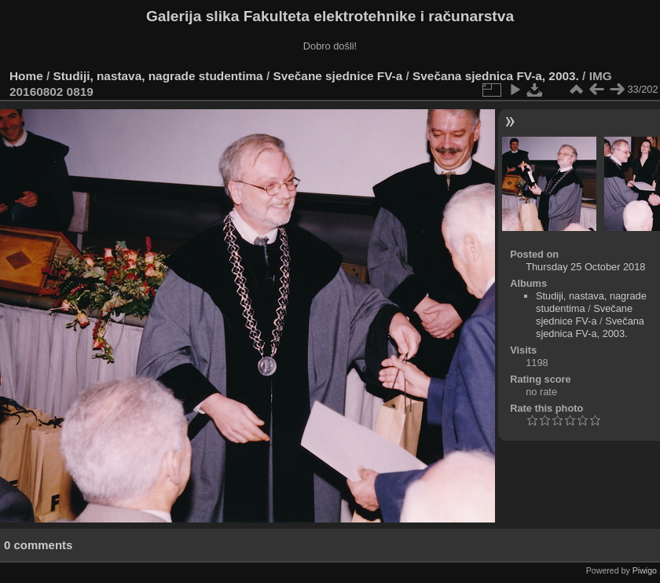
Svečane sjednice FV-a (337, 75)
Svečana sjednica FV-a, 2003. (495, 75)
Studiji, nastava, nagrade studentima (158, 75)
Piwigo (644, 570)
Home (26, 75)
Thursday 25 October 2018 (585, 267)
